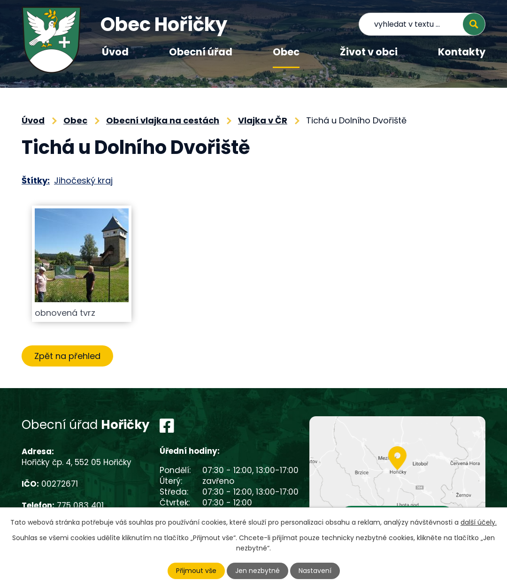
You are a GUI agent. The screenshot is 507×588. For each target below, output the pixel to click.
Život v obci (369, 52)
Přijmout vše (196, 570)
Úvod (115, 52)
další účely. (479, 522)
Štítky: (36, 180)
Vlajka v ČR (262, 120)
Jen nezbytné (257, 570)
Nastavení (315, 570)
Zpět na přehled (67, 356)
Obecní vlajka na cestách (162, 120)
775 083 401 (80, 505)
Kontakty (461, 52)
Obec (286, 52)
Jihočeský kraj (83, 180)
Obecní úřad (200, 52)
